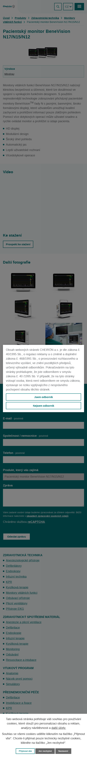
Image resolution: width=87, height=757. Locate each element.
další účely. (58, 728)
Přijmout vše (25, 751)
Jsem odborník (43, 397)
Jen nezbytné (45, 751)
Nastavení (63, 751)
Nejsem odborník (43, 406)
